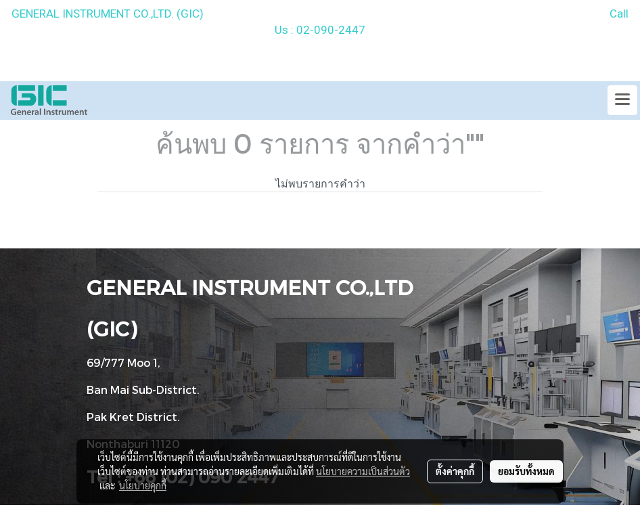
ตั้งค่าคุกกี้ (455, 471)
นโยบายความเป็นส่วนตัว (363, 471)
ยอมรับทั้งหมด (526, 471)
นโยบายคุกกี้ (142, 485)
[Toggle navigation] (622, 100)
